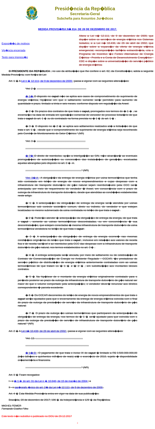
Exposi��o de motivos (16, 43)
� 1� (29, 96)
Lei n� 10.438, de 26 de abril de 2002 (44, 331)
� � (51, 381)
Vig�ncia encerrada (13, 50)
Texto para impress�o (15, 57)
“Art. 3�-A (32, 177)
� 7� (29, 155)
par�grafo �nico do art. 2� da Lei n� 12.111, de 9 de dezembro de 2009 (59, 387)
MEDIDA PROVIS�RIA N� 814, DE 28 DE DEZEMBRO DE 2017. (77, 29)
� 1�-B (31, 352)
